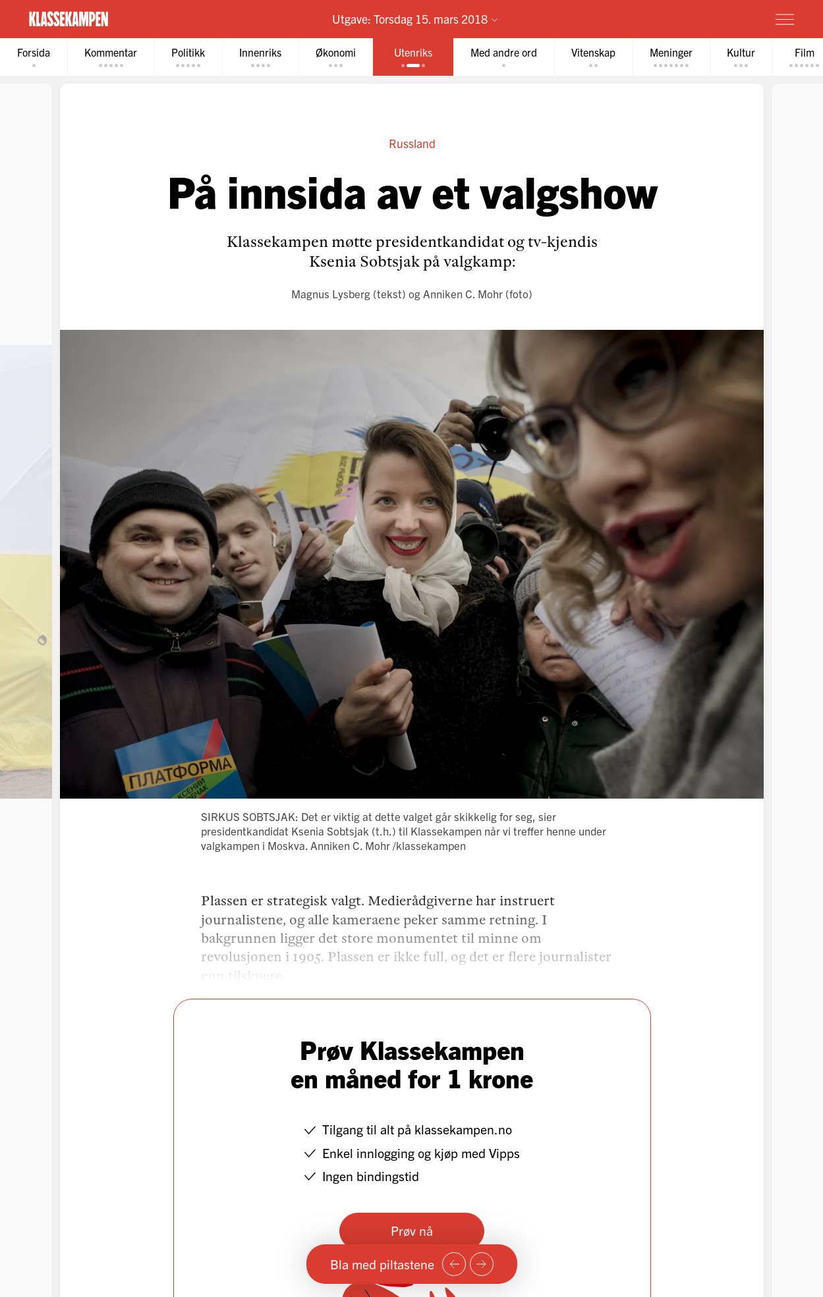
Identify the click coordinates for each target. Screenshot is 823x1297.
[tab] (33, 57)
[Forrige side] (454, 1264)
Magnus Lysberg (330, 293)
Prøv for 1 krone (707, 18)
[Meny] (785, 19)
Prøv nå (412, 1230)
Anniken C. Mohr (463, 293)
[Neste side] (482, 1264)
